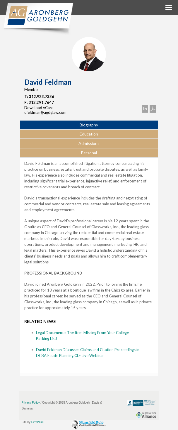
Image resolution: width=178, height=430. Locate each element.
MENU (168, 7)
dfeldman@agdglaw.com (45, 112)
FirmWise (37, 422)
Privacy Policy (31, 402)
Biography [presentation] (89, 124)
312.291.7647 (41, 102)
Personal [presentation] (89, 152)
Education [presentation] (89, 133)
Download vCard (39, 107)
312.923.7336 (41, 96)
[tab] (89, 125)
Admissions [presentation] (89, 143)
